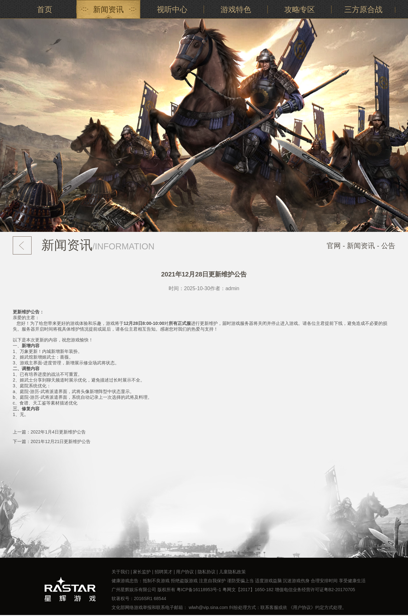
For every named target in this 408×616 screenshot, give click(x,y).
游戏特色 (236, 9)
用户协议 (185, 571)
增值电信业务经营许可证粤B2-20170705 (315, 589)
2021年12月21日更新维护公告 (61, 441)
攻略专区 (299, 9)
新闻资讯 (108, 9)
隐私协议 (206, 571)
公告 (388, 246)
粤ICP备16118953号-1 (199, 589)
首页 (44, 9)
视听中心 (172, 9)
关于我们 (120, 571)
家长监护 (142, 571)
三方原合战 (363, 9)
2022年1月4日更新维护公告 (58, 431)
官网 (334, 246)
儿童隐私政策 (232, 571)
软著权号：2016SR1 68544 (139, 598)
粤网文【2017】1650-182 (247, 589)
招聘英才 (163, 571)
